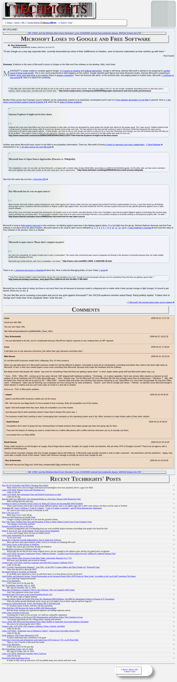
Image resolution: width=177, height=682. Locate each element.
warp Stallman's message (140, 228)
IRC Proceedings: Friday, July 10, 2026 (17, 650)
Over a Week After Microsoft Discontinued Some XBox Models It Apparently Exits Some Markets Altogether (45, 622)
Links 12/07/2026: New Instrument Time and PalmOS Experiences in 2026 (31, 495)
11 (116, 228)
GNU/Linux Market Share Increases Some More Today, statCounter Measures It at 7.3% (37, 559)
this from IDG (40, 180)
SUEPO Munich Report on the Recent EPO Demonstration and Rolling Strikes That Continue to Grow (42, 618)
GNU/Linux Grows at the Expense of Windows (20, 545)
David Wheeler (154, 145)
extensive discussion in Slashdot (30, 271)
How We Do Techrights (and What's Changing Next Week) (25, 486)
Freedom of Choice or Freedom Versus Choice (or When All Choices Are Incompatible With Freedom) (42, 504)
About (16, 23)
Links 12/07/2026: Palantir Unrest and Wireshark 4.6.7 (23, 491)
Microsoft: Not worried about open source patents (151, 303)
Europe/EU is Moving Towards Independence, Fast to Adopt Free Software (31, 541)
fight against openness (31, 226)
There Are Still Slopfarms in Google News (19, 518)
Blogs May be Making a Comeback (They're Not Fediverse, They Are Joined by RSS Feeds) (38, 591)
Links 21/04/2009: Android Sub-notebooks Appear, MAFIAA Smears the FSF (108, 34)
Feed (70, 23)
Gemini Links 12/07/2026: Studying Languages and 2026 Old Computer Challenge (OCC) (37, 563)
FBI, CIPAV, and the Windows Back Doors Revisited (50, 34)
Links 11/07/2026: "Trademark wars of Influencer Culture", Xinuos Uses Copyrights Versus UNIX (41, 631)
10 (113, 228)
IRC (23, 23)
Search (63, 23)
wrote (103, 271)
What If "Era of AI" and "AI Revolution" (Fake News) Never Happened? (30, 531)
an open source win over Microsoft (37, 148)
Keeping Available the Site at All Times (17, 527)
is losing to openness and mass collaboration (124, 145)
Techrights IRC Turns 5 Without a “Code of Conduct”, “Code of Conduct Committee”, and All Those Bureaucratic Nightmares (52, 509)
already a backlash (65, 76)
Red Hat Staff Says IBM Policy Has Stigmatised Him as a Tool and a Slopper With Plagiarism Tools (41, 500)
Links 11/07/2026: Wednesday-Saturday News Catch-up (24, 654)
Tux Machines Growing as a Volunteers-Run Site (21, 550)
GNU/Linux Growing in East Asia (15, 613)
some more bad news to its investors (32, 76)
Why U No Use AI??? (10, 513)
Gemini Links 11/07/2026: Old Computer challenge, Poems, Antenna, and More (33, 627)
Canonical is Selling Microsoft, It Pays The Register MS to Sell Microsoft (31, 604)
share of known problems (71, 103)
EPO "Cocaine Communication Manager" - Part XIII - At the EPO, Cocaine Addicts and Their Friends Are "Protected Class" (51, 568)
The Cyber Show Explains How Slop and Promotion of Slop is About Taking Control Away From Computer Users (47, 522)
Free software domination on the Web (132, 100)
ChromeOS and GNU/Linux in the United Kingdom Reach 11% (27, 595)
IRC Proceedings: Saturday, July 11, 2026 (18, 586)
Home (9, 23)
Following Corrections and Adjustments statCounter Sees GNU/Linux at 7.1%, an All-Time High (40, 640)
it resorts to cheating (71, 71)
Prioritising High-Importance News (16, 659)
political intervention (93, 71)
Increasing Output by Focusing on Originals (19, 572)
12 (119, 228)
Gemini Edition (33, 23)
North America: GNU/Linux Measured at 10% (20, 636)
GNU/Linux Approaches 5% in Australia (18, 536)
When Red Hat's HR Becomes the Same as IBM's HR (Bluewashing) (29, 609)
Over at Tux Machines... (11, 581)
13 (123, 228)
